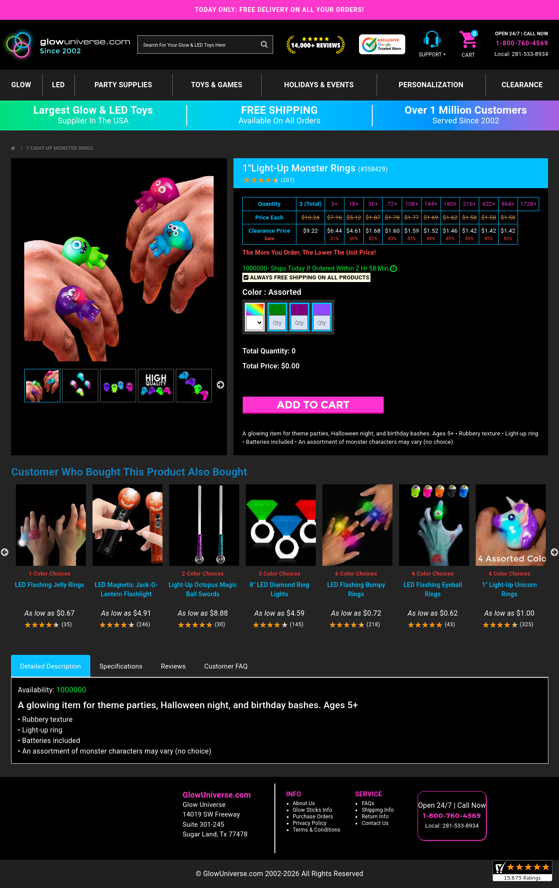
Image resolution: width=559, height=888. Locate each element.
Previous (4, 552)
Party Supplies (123, 85)
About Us (304, 803)
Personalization (431, 85)
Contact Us (375, 823)
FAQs (368, 803)
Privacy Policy (310, 823)
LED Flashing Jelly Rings (50, 584)
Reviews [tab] (173, 666)
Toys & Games (217, 85)
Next (554, 552)
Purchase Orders (313, 817)
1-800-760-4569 (522, 43)
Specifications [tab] (121, 666)
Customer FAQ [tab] (226, 666)
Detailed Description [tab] (50, 666)
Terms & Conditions (317, 830)
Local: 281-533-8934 (521, 54)
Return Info (375, 817)
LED (58, 85)
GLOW (21, 85)
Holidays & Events (319, 85)
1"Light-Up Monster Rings (59, 148)
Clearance (522, 85)
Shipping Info (378, 810)
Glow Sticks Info (313, 810)
